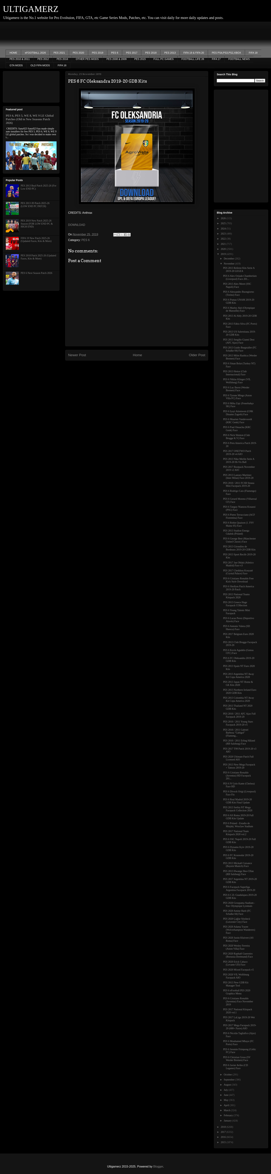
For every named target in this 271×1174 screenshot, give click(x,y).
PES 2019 (97, 52)
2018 (224, 1127)
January (228, 1120)
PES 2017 (131, 52)
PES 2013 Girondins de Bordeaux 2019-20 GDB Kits (239, 548)
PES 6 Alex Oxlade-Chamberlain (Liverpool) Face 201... (240, 277)
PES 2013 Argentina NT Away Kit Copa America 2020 (238, 675)
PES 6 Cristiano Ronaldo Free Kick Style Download (238, 580)
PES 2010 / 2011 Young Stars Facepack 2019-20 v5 (238, 723)
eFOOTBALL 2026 (35, 52)
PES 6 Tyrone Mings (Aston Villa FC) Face (237, 397)
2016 (224, 1137)
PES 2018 (150, 52)
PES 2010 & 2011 (20, 59)
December (229, 258)
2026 (224, 218)
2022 (224, 238)
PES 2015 (140, 59)
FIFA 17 (216, 59)
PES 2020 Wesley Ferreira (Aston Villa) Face (236, 947)
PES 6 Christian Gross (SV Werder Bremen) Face (236, 1059)
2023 (224, 233)
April (227, 1105)
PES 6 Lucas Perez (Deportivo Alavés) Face (238, 620)
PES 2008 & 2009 (116, 59)
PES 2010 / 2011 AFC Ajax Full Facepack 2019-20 (239, 715)
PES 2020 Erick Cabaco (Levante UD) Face (235, 963)
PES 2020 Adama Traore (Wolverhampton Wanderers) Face (239, 929)
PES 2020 (78, 52)
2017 (224, 1132)
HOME (13, 52)
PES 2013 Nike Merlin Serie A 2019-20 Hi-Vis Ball (238, 460)
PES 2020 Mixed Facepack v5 (238, 969)
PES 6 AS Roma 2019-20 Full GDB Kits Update (238, 817)
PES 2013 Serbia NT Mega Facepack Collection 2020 (237, 809)
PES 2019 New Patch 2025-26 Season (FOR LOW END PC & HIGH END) (37, 223)
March (227, 1110)
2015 (224, 1142)
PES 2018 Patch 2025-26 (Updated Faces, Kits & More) (38, 257)
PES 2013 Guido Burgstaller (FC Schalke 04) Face (240, 349)
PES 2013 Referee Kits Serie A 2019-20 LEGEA (239, 269)
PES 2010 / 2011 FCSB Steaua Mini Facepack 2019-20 (238, 484)
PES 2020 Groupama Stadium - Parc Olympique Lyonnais (239, 904)
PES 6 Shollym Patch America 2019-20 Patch (238, 588)
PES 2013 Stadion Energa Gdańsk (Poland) (236, 532)
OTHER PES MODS (87, 59)
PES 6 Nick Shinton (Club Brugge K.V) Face (236, 437)
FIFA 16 (62, 65)
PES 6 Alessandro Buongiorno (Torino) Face (238, 293)
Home (137, 355)
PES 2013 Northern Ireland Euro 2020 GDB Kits (239, 691)
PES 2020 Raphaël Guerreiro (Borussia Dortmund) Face (238, 955)
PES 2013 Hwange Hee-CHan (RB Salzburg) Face (238, 873)
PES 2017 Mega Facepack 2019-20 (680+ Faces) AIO (239, 1027)
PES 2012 (43, 59)
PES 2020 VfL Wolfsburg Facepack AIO (236, 976)
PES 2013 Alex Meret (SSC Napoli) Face (237, 285)
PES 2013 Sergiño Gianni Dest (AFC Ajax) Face (238, 341)
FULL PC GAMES (164, 59)
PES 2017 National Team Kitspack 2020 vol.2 (236, 833)
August (228, 1084)
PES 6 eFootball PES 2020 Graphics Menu (236, 992)
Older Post (197, 355)
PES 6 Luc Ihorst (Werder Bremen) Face (236, 389)
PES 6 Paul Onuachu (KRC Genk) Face (237, 429)
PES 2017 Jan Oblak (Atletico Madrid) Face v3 (238, 564)
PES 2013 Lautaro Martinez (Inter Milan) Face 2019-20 (238, 476)
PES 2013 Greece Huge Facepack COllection (235, 604)
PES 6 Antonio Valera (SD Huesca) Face (236, 628)
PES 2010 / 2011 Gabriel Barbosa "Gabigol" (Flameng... (235, 732)
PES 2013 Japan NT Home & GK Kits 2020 (238, 683)
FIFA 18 (253, 52)
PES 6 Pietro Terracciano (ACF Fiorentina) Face (239, 516)
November (229, 263)
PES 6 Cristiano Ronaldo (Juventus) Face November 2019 (238, 1001)
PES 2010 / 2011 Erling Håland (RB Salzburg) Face (239, 742)
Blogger (158, 1166)
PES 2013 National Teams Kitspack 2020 (236, 596)
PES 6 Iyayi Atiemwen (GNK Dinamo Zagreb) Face (238, 413)
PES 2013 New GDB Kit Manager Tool (235, 984)
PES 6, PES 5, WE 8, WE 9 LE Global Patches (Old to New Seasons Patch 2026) (30, 119)
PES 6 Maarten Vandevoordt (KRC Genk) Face (237, 421)
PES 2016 (62, 59)
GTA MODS (16, 65)
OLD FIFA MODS (40, 65)
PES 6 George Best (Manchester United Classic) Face (239, 540)
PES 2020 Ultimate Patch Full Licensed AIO (238, 758)
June (226, 1095)
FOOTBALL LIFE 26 (192, 59)
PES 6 (114, 52)
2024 (224, 228)
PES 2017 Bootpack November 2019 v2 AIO (239, 468)
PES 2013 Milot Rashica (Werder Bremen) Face (240, 357)
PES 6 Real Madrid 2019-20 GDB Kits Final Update (237, 801)
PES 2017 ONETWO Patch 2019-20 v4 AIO (237, 452)
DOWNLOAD (76, 224)
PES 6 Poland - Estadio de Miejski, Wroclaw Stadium (238, 825)
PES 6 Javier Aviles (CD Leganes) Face (235, 1067)
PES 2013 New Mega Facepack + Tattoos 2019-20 (239, 766)
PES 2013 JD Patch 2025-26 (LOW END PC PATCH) (35, 205)
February (228, 1115)
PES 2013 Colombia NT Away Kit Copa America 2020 (238, 699)
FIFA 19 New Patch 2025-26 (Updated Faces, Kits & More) (36, 240)
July (226, 1090)
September (229, 1079)
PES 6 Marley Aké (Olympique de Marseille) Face (239, 309)
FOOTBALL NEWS (239, 59)
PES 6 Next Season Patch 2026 (36, 273)
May (226, 1100)
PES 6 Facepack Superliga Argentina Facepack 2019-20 (239, 888)
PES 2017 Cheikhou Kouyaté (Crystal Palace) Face (238, 572)
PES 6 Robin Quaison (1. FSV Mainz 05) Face (238, 524)
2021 (224, 244)
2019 (224, 254)
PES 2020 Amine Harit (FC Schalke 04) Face (237, 912)
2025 (224, 223)
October (228, 1074)
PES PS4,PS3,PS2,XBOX (226, 52)
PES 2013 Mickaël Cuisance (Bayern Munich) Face (237, 865)
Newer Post (77, 355)
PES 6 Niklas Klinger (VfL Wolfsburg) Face (237, 381)
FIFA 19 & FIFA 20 (194, 52)
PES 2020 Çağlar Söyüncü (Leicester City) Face (236, 920)
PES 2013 (170, 52)
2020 (224, 249)
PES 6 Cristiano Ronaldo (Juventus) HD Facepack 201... (237, 775)
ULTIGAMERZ (31, 9)
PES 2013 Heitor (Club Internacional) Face (235, 373)
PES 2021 (59, 52)
